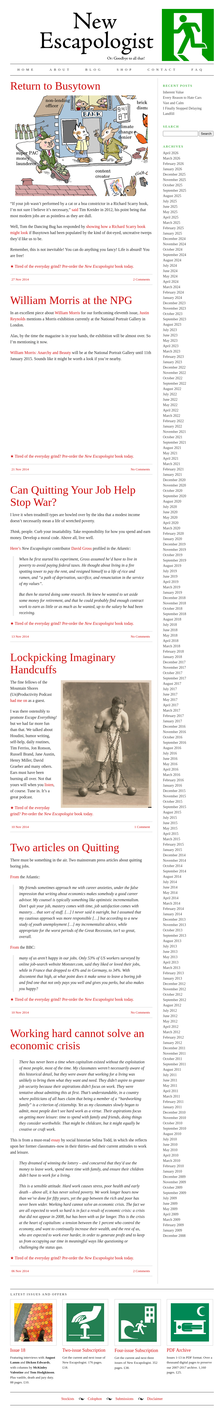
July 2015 (170, 818)
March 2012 (171, 1032)
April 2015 (170, 834)
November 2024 (174, 244)
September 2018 (174, 614)
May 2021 (170, 453)
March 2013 (171, 968)
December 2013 (174, 919)
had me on (19, 700)
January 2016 (172, 785)
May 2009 (170, 1209)
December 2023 (174, 303)
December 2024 (174, 239)
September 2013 (174, 935)
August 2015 (172, 812)
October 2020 (173, 491)
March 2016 (171, 775)
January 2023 (172, 362)
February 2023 (173, 357)
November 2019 (174, 550)
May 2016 (170, 764)
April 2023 (170, 346)
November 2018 (174, 603)
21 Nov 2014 (20, 469)
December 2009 (174, 1177)
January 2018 (172, 657)
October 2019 (173, 555)
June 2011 (170, 1080)
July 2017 (170, 689)
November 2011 (174, 1053)
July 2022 (170, 394)
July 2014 (170, 882)
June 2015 (170, 823)
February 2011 (173, 1102)
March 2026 (171, 158)
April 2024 (170, 282)
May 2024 (170, 276)
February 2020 (173, 533)
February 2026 (173, 164)
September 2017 (174, 678)
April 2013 (170, 962)
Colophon (95, 1399)
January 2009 (172, 1230)
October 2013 (173, 930)
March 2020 (171, 528)
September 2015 (174, 807)
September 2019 (174, 560)
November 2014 (174, 860)
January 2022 (172, 426)
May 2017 (170, 700)
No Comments (140, 469)
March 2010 (171, 1161)
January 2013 (172, 978)
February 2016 (173, 780)
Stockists (67, 1399)
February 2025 (173, 228)
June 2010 (170, 1145)
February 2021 (173, 469)
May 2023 (170, 341)
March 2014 (171, 903)
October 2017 (173, 673)
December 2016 (174, 726)
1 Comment (142, 827)
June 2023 (170, 335)
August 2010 (172, 1134)
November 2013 (174, 925)
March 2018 (171, 646)
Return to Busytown (55, 86)
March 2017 (171, 710)
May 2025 (170, 212)
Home (26, 69)
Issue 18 (17, 1350)
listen (49, 785)
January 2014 (172, 914)
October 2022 (173, 378)
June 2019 (170, 576)
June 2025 (170, 207)
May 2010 (170, 1150)
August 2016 (172, 748)
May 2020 (170, 517)
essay (55, 1140)
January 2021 (172, 475)
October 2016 (173, 737)
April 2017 (170, 705)
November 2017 (174, 667)
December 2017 (174, 662)
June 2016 (170, 759)
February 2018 (173, 651)
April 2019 (170, 582)
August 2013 (172, 941)
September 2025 (174, 190)
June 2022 (170, 399)
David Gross (81, 548)
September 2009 (174, 1193)
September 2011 (174, 1064)
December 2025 (174, 174)
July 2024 (170, 265)
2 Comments (141, 279)
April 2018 (170, 641)
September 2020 (174, 496)
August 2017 (172, 684)
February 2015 (173, 844)
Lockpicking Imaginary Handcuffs (63, 663)
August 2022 (172, 389)
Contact (162, 69)
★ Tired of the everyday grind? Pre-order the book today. (72, 266)
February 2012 (173, 1037)
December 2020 (174, 480)
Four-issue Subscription (136, 1350)
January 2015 (172, 850)
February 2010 (173, 1166)
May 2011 (170, 1086)
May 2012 (170, 1021)
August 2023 (172, 324)
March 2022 (171, 416)
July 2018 (170, 625)
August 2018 (172, 619)
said (75, 210)
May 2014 (170, 893)
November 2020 (174, 485)
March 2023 (171, 351)
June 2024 (170, 271)
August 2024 (172, 260)
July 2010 (170, 1139)
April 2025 (170, 217)
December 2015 (174, 791)
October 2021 (173, 437)
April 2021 (170, 458)
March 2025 (171, 223)
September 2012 (174, 1000)
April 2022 (170, 410)
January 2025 (172, 233)
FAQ (197, 69)
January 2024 (172, 298)
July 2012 (170, 1011)
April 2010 (170, 1155)
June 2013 (170, 952)
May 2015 (170, 828)
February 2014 (173, 909)
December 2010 (174, 1112)
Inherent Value (173, 92)
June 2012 (170, 1016)
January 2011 (172, 1107)
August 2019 (172, 566)
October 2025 (173, 185)
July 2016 (170, 753)
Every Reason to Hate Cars (182, 98)
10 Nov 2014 (20, 827)
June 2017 (170, 694)
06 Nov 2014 (20, 1271)
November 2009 (174, 1182)
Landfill (168, 114)
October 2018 (173, 609)
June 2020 (170, 512)
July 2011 (170, 1075)
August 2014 (172, 877)
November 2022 (174, 373)
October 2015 (173, 801)
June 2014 (170, 887)
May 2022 (170, 405)
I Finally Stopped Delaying (182, 108)
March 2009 (171, 1220)
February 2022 (173, 421)
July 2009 (170, 1198)
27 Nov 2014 (20, 279)
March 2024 (171, 287)
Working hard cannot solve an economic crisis (77, 1039)
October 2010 (173, 1123)
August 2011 (172, 1069)
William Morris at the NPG (71, 300)
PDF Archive (179, 1350)
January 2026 (172, 169)
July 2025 (170, 201)
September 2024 (174, 255)
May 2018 (170, 635)
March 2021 (171, 464)
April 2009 (170, 1214)
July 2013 (170, 946)
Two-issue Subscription (83, 1350)
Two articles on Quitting (64, 847)
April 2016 (170, 769)
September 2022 (174, 383)
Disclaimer (155, 1399)
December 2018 (174, 598)
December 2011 (174, 1048)
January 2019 (172, 592)
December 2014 (174, 855)
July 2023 (170, 330)
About (60, 69)
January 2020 (172, 539)
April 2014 (170, 898)
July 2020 (170, 507)
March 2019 (171, 587)
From (14, 877)
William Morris (67, 313)
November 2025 (174, 180)
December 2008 (174, 1236)
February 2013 (173, 973)
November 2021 (174, 432)
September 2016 (174, 743)
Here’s (15, 548)
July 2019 (170, 571)
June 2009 (170, 1203)
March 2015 (171, 839)
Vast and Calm (173, 103)
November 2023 (174, 308)
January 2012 (172, 1043)
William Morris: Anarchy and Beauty (40, 352)
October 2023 (173, 314)
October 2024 (173, 249)
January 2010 (172, 1171)
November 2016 (174, 732)
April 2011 (170, 1091)
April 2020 (170, 523)
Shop (125, 69)
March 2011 (171, 1096)
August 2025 (172, 196)
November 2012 (174, 989)
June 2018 (170, 630)
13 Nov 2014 (20, 636)
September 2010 (174, 1128)
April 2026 (170, 153)
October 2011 (172, 1059)
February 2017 (173, 716)
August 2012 (172, 1005)
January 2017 (172, 721)
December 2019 (174, 544)
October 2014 (173, 866)
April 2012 (170, 1027)
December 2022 (174, 367)
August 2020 (172, 501)
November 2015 (174, 796)
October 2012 (173, 994)
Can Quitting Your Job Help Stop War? (73, 496)
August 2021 (172, 448)
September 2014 (174, 871)
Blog (93, 69)
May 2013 (170, 957)
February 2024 (173, 292)
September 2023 (174, 319)
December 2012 (174, 984)
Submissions (125, 1399)
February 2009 (173, 1225)
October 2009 (173, 1187)
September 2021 (174, 442)
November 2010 (174, 1118)
